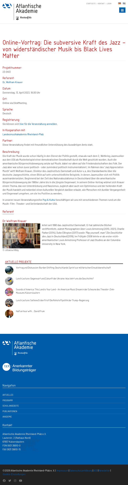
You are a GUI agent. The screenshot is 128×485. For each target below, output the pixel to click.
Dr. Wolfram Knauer (13, 82)
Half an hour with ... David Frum (30, 311)
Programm (8, 400)
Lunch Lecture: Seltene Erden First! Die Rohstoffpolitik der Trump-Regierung (52, 300)
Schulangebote (11, 405)
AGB (95, 470)
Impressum (62, 470)
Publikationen (10, 411)
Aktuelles (8, 394)
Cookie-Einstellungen (14, 474)
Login (109, 3)
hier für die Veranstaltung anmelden (38, 123)
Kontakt (101, 3)
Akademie (7, 416)
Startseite (91, 3)
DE (119, 3)
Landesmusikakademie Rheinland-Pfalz (23, 134)
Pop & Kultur (49, 199)
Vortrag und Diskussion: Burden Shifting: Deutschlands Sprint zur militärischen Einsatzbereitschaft (63, 267)
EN (124, 3)
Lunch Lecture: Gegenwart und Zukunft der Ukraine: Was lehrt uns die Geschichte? (55, 278)
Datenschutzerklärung (80, 470)
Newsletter (104, 470)
